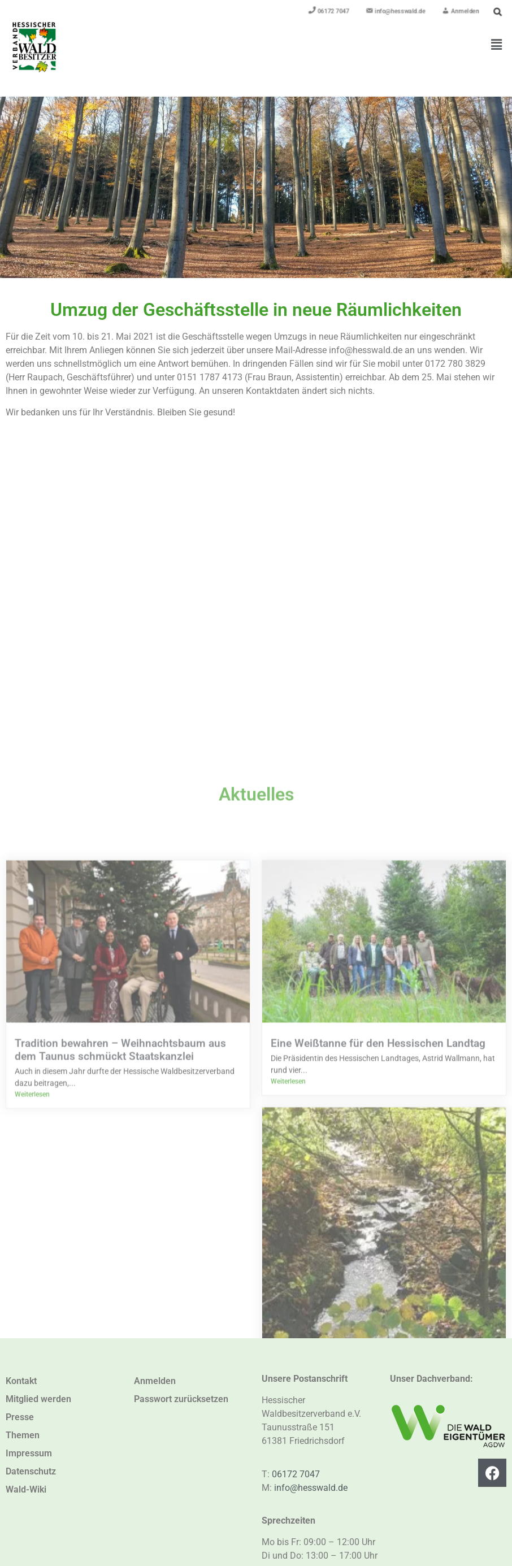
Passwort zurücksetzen (181, 1399)
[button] (496, 44)
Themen (23, 1435)
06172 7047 (296, 1474)
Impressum (29, 1453)
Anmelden (155, 1381)
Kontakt (21, 1381)
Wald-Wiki (26, 1489)
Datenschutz (31, 1471)
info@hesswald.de (311, 1487)
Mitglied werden (38, 1399)
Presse (20, 1417)
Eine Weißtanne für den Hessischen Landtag (378, 1281)
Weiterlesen (32, 1333)
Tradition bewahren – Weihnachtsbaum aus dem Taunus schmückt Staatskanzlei (120, 1288)
